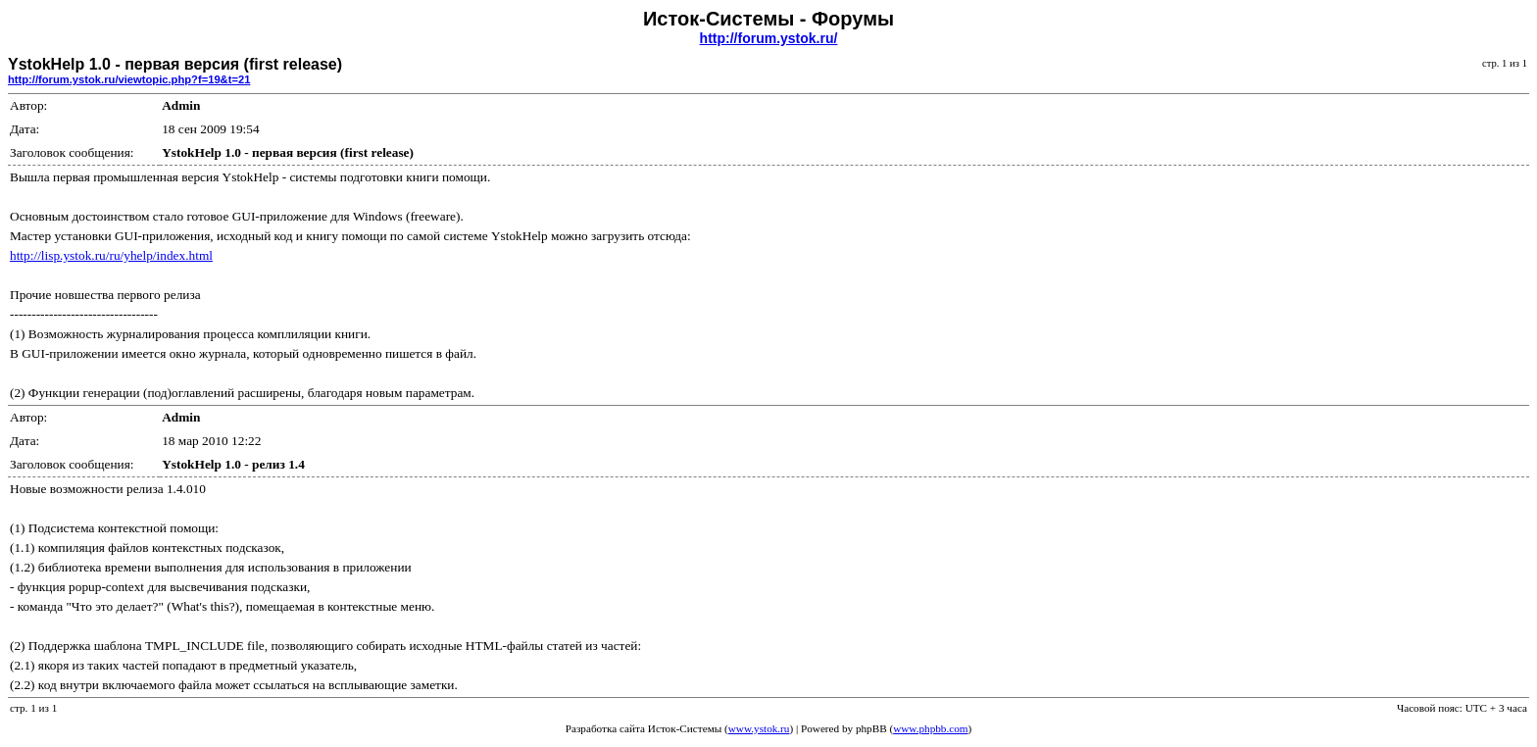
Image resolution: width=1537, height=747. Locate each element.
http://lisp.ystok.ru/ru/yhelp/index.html (111, 255)
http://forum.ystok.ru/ (769, 38)
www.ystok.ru (759, 728)
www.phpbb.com (930, 728)
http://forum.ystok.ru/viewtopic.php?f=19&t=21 (129, 79)
